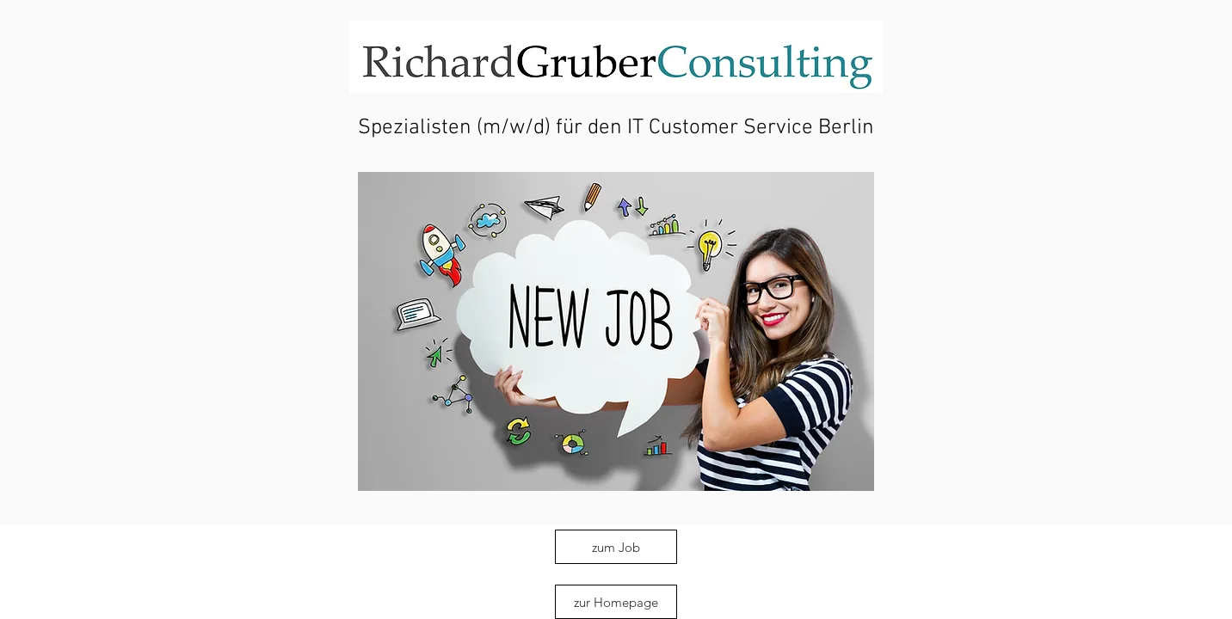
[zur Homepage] (616, 602)
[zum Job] (616, 547)
